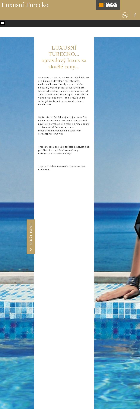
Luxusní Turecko (25, 5)
